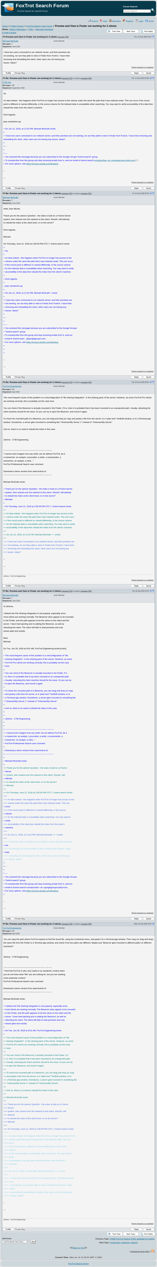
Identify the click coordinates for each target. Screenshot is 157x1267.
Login (139, 21)
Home (149, 21)
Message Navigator (44, 29)
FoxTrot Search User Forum (39, 26)
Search (93, 21)
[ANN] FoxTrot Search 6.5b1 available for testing (132, 1239)
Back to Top (78, 1248)
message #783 (67, 382)
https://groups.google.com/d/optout (42, 164)
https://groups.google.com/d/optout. (42, 342)
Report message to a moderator (143, 67)
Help (103, 21)
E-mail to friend (9, 32)
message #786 (67, 924)
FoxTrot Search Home (78, 1264)
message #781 (67, 78)
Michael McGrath (10, 41)
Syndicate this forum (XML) (140, 1251)
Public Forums (17, 26)
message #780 (63, 37)
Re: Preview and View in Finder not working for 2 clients (33, 78)
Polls (30, 29)
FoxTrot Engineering (12, 386)
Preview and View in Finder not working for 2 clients (31, 37)
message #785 (67, 591)
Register (128, 21)
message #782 (67, 193)
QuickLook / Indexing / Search (124, 1242)
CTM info (7, 82)
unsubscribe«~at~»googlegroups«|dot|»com (115, 160)
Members (115, 21)
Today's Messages (17, 29)
